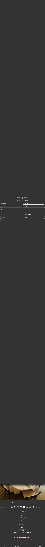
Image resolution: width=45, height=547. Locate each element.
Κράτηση (5, 545)
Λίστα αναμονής (17, 545)
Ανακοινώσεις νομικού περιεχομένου (23, 532)
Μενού (22, 527)
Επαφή (22, 530)
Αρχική (22, 522)
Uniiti (23, 541)
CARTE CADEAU (22, 529)
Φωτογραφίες (22, 524)
